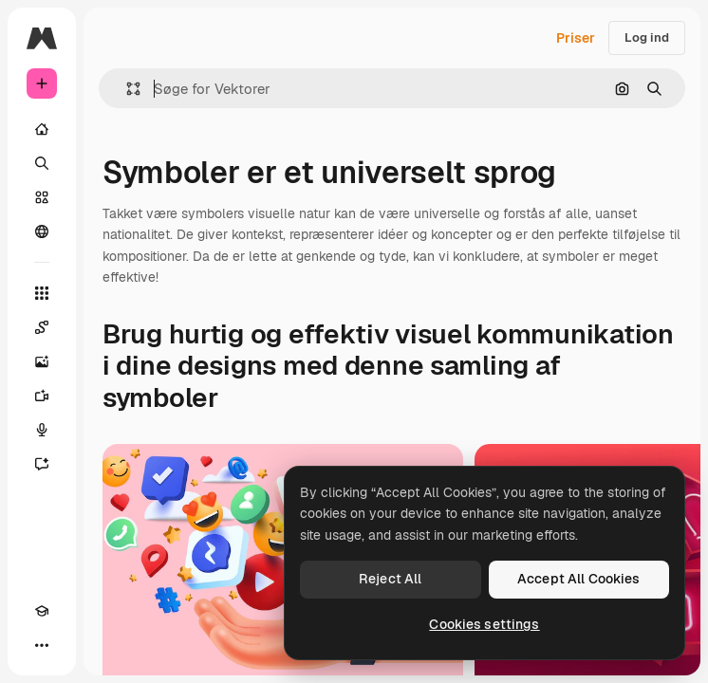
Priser (575, 37)
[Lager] (42, 197)
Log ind (646, 37)
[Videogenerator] (42, 395)
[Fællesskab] (42, 231)
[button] (126, 89)
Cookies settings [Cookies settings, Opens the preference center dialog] (484, 624)
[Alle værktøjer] (42, 293)
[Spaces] (42, 327)
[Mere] (42, 645)
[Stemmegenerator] (42, 430)
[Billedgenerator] (42, 361)
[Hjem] (42, 129)
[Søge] (42, 163)
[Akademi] (42, 611)
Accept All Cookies (579, 578)
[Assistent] (42, 464)
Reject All (390, 578)
